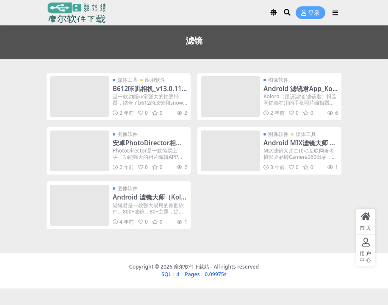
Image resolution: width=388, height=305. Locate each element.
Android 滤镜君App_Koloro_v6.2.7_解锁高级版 (298, 92)
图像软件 (278, 79)
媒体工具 (127, 79)
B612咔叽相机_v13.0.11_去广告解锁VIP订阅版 (148, 92)
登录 (310, 13)
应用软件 (155, 79)
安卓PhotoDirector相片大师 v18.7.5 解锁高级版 (147, 147)
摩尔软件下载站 (191, 266)
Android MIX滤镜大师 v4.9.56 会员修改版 (298, 147)
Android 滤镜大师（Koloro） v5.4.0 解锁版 (149, 201)
